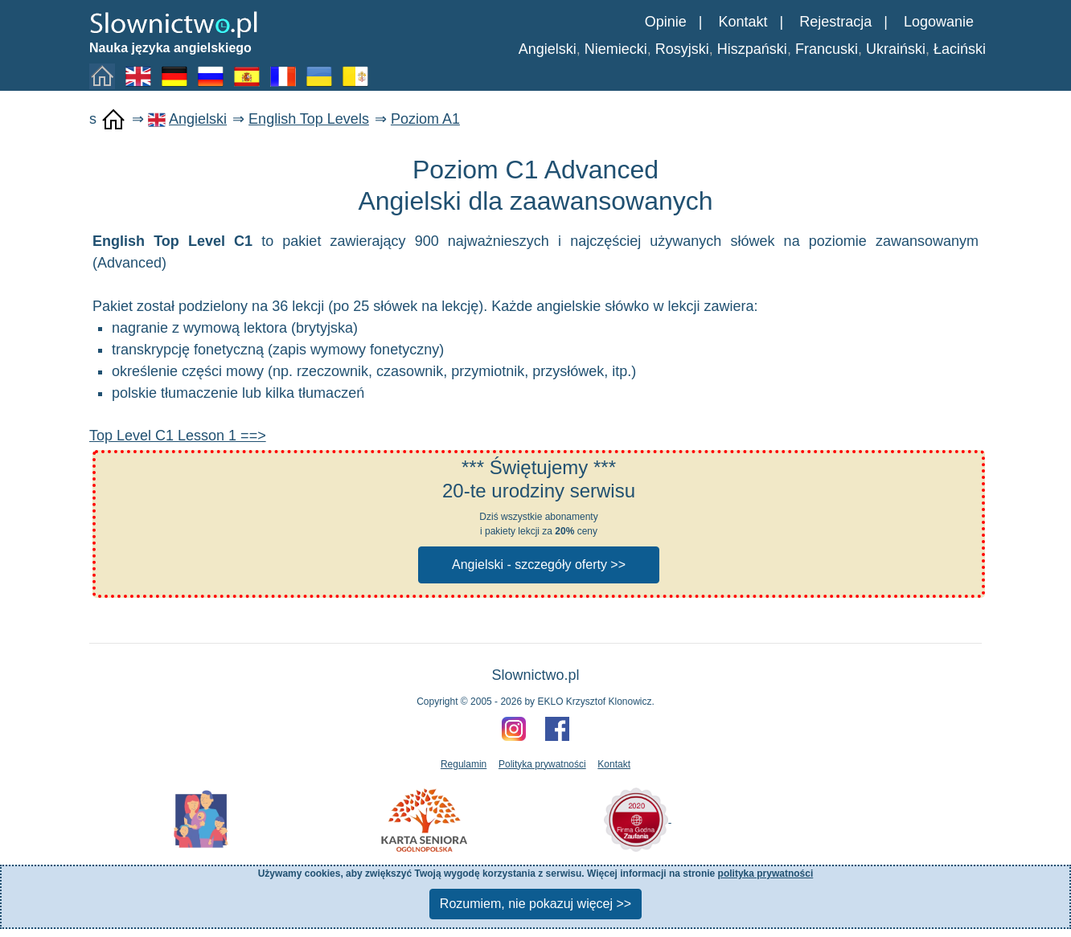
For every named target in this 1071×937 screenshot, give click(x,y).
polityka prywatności (766, 873)
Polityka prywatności (542, 764)
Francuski (826, 49)
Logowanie (939, 22)
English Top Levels (308, 119)
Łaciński (960, 49)
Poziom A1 (425, 119)
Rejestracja (835, 22)
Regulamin (463, 764)
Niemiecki (616, 49)
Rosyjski (682, 49)
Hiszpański (752, 49)
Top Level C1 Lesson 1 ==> (177, 436)
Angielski (548, 49)
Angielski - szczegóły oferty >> (539, 564)
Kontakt (742, 22)
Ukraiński (895, 49)
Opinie (666, 22)
